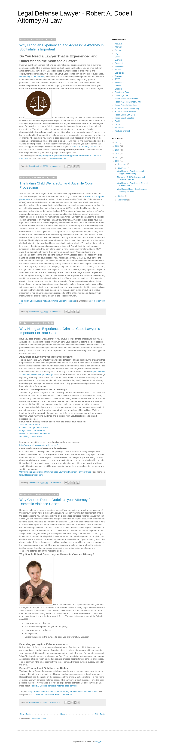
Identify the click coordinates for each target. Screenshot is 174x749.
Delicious (118, 50)
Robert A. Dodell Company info (128, 102)
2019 (117, 150)
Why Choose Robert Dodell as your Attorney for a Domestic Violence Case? (57, 502)
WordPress (119, 128)
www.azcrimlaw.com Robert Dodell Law (54, 694)
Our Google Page (122, 92)
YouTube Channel (122, 131)
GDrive (118, 70)
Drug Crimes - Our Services (32, 430)
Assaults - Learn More (29, 424)
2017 (117, 157)
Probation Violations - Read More (34, 433)
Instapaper (119, 82)
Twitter (117, 124)
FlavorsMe (119, 66)
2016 (117, 161)
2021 (117, 142)
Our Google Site (121, 95)
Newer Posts (25, 714)
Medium (118, 86)
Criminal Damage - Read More (33, 427)
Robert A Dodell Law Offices (126, 99)
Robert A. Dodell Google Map (127, 108)
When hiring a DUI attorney (31, 76)
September (122, 200)
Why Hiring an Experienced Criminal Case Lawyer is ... (132, 184)
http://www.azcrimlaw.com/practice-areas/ (38, 445)
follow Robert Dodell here (31, 475)
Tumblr (118, 121)
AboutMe (118, 44)
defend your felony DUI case (85, 146)
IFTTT (117, 79)
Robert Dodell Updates (124, 118)
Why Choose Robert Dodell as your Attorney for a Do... (132, 190)
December (122, 164)
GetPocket (119, 73)
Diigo (117, 53)
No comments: (55, 166)
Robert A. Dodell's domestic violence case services (54, 686)
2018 (117, 154)
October (121, 196)
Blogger (98, 741)
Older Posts (100, 714)
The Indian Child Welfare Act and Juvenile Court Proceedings (47, 301)
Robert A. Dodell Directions (126, 105)
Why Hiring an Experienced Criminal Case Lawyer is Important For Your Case (55, 472)
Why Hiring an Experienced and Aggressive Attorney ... (130, 172)
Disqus (118, 57)
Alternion (118, 47)
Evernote (118, 60)
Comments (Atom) (38, 719)
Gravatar (118, 76)
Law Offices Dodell (57, 158)
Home (62, 714)
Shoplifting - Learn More (30, 436)
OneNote (118, 89)
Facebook (119, 63)
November (122, 168)
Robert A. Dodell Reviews (125, 111)
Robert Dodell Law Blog (125, 115)
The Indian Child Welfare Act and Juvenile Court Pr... (131, 178)
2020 (117, 146)
